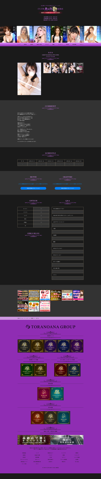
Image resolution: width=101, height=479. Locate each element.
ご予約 (50, 457)
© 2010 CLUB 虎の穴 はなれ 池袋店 (50, 467)
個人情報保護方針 (37, 461)
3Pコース (37, 459)
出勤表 (76, 452)
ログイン (64, 457)
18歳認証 (24, 452)
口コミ (37, 463)
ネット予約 (24, 463)
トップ (37, 452)
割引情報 (37, 457)
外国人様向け (50, 459)
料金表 (24, 457)
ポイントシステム (24, 459)
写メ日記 (77, 461)
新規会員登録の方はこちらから (33, 188)
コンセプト (63, 452)
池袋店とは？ (50, 452)
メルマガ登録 (77, 457)
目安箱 (76, 459)
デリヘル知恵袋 (63, 459)
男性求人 (64, 461)
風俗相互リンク (24, 461)
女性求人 (50, 461)
